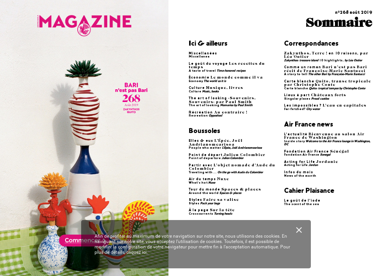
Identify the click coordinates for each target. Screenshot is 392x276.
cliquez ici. (137, 252)
